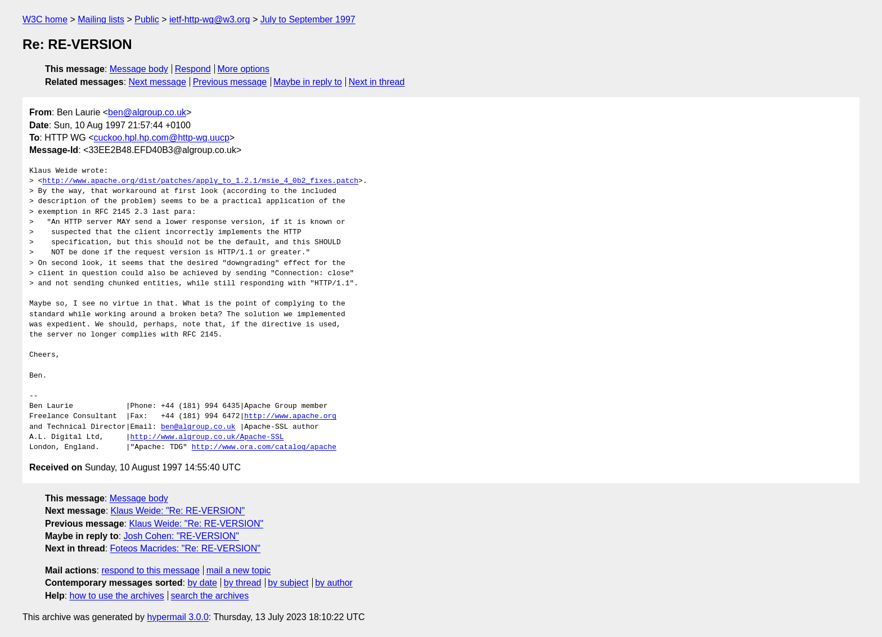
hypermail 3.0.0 (177, 617)
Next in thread (377, 82)
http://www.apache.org (290, 416)
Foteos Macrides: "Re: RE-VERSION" (185, 548)
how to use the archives (117, 595)
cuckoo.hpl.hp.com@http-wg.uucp (162, 137)
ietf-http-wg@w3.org (209, 19)
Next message (157, 82)
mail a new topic (238, 570)
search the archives (210, 595)
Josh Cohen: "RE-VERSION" (181, 536)
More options (244, 69)
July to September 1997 (308, 19)
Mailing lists (101, 19)
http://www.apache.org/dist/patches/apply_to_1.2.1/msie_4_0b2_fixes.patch (200, 181)
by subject (288, 582)
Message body (139, 69)
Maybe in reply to (307, 82)
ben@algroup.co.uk (147, 112)
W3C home (45, 19)
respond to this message (150, 570)
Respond (193, 69)
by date (202, 582)
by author (334, 582)
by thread (243, 582)
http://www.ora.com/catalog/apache (264, 447)
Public (146, 19)
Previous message (230, 82)
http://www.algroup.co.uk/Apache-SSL (207, 437)
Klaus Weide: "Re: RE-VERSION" (178, 510)
